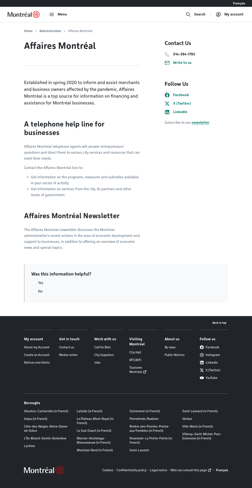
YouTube (208, 378)
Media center (68, 355)
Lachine (29, 446)
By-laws (170, 347)
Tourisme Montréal (135, 370)
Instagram (210, 355)
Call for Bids (102, 347)
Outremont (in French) (145, 411)
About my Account (37, 347)
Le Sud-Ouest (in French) (94, 430)
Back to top (219, 322)
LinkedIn (209, 362)
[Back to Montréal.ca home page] (23, 14)
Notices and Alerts (37, 362)
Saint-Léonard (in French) (200, 411)
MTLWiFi (135, 360)
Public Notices (175, 355)
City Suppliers (104, 355)
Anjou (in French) (35, 418)
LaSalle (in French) (90, 411)
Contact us (66, 347)
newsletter (200, 123)
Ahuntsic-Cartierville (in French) (46, 411)
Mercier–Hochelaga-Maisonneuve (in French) (94, 440)
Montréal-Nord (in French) (95, 450)
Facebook (209, 347)
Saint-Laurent (139, 450)
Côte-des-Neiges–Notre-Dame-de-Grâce (46, 428)
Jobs (97, 362)
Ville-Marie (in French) (197, 426)
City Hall (135, 352)
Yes (40, 283)
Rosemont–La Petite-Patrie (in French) (151, 440)
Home (28, 31)
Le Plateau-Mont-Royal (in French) (95, 421)
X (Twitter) (210, 370)
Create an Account (37, 355)
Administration (50, 31)
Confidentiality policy (132, 470)
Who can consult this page (189, 470)
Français (239, 3)
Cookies (107, 470)
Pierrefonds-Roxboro (144, 418)
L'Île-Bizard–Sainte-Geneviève (45, 438)
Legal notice (158, 470)
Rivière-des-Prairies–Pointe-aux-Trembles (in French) (149, 428)
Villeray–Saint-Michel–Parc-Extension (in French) (202, 436)
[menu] (58, 14)
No (40, 291)
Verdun (187, 418)
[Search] (195, 14)
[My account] (229, 14)
